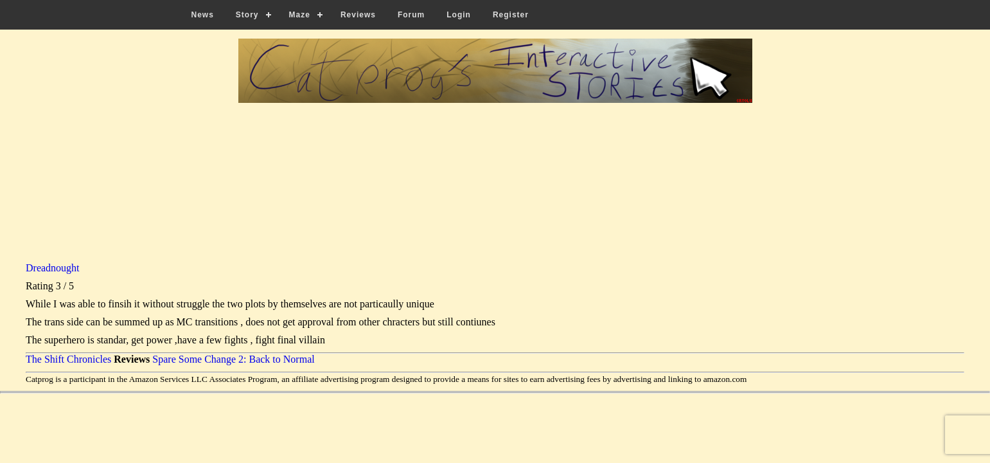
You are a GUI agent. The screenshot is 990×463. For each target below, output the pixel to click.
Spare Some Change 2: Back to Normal (233, 359)
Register (511, 14)
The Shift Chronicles (68, 359)
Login (458, 14)
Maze (299, 14)
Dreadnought (53, 267)
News (202, 14)
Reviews (358, 14)
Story (247, 14)
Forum (411, 14)
